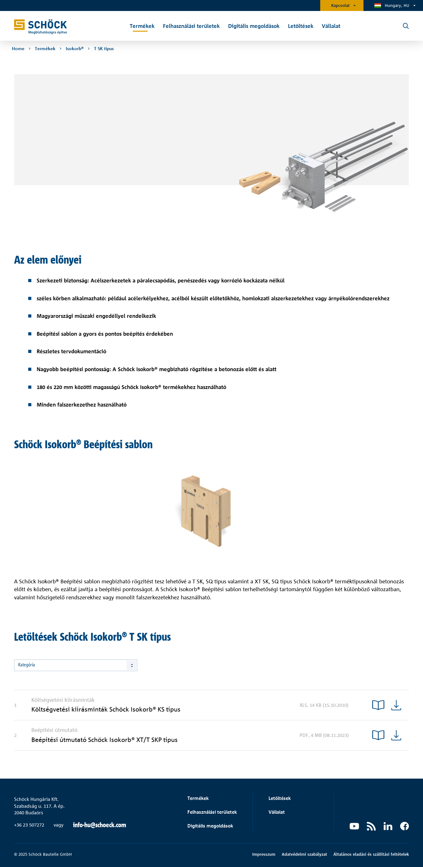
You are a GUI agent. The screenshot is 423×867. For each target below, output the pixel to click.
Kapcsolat (340, 5)
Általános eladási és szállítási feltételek (371, 854)
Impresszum (263, 854)
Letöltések (280, 798)
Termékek (198, 798)
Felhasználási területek (212, 812)
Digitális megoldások (210, 826)
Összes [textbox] (24, 665)
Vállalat (277, 812)
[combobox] (75, 665)
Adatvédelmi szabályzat (304, 854)
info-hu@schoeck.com (99, 825)
